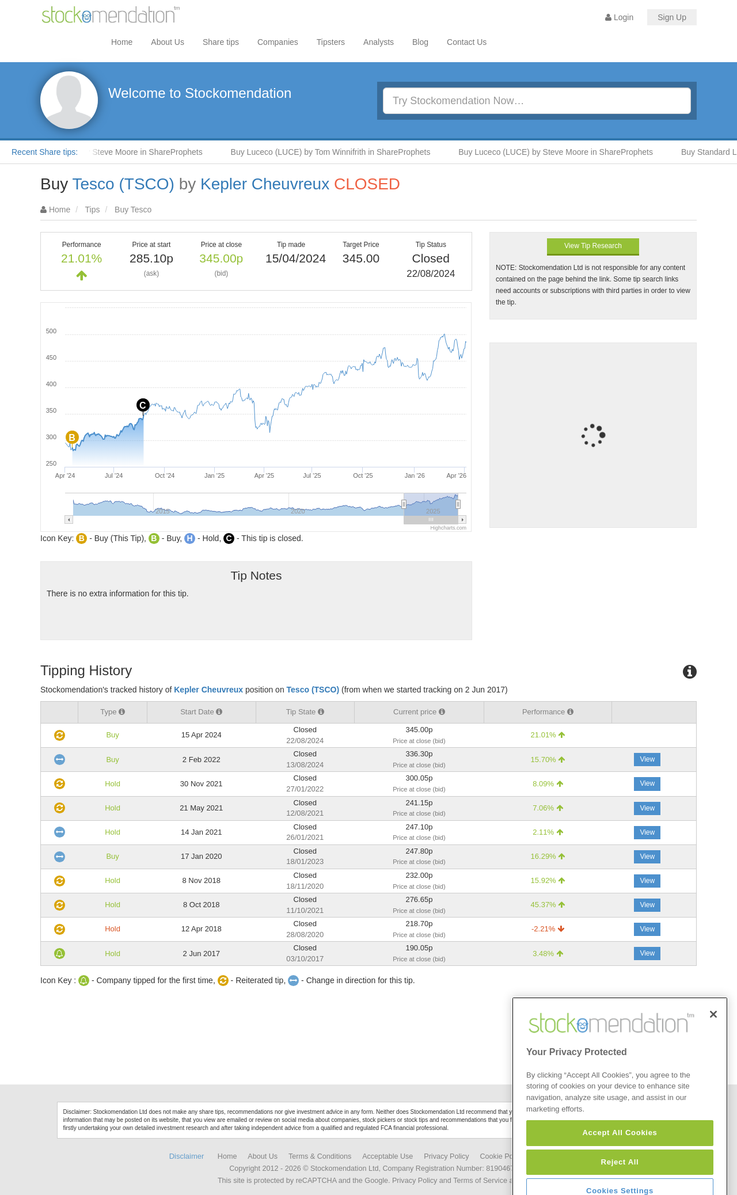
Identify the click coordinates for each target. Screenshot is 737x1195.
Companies (277, 42)
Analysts (378, 42)
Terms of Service (480, 1181)
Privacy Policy (446, 1156)
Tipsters (331, 42)
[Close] (713, 1059)
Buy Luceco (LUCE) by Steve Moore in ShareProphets (561, 152)
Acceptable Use (387, 1156)
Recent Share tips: (45, 152)
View (647, 759)
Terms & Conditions (319, 1156)
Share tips (221, 42)
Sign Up (672, 17)
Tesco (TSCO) (123, 184)
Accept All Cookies (619, 1177)
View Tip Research (593, 246)
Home (121, 42)
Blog (420, 42)
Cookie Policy (502, 1156)
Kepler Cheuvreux (264, 184)
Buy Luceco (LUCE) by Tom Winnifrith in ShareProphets (336, 152)
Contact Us (467, 42)
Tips (92, 209)
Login (619, 17)
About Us (167, 42)
